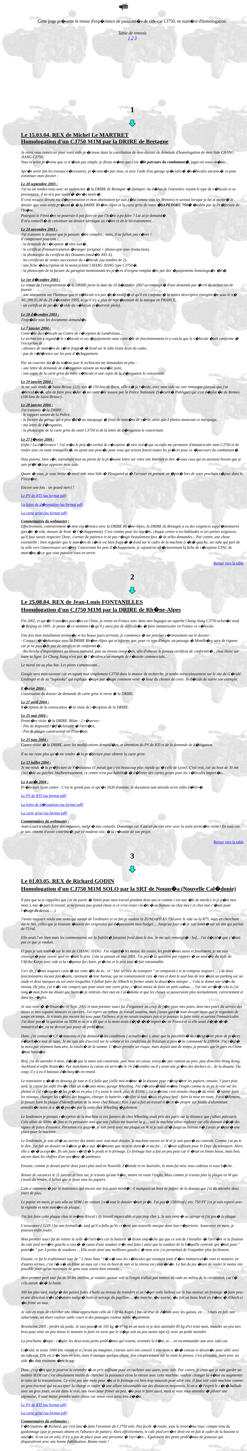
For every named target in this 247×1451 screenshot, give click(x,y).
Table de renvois (132, 33)
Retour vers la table (228, 563)
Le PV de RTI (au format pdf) (43, 496)
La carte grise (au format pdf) (44, 513)
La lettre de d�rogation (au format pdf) (52, 504)
